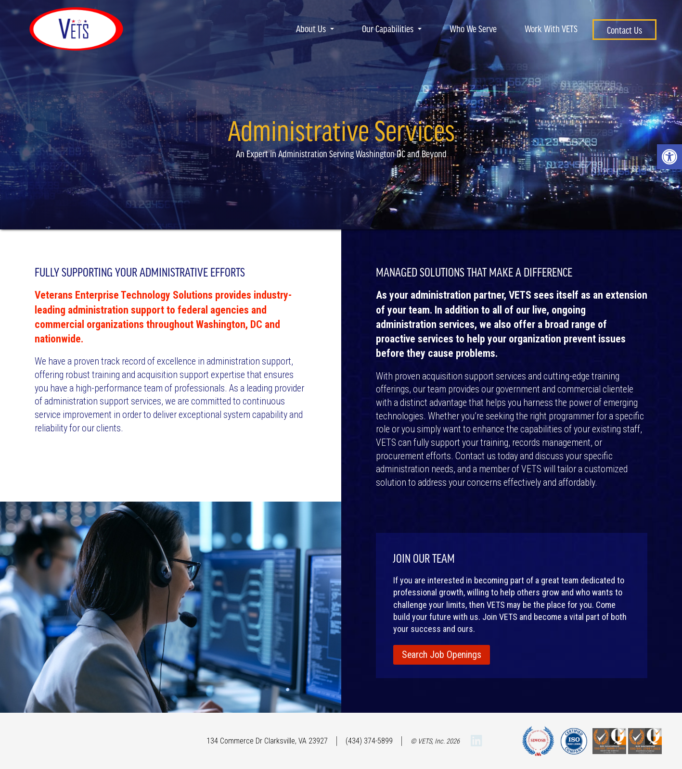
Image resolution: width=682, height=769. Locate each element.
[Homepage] (77, 55)
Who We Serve (473, 28)
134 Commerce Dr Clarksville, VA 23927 (267, 740)
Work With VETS (551, 28)
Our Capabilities (392, 28)
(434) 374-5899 (369, 740)
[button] (669, 156)
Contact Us (624, 30)
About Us (315, 28)
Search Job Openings (441, 654)
